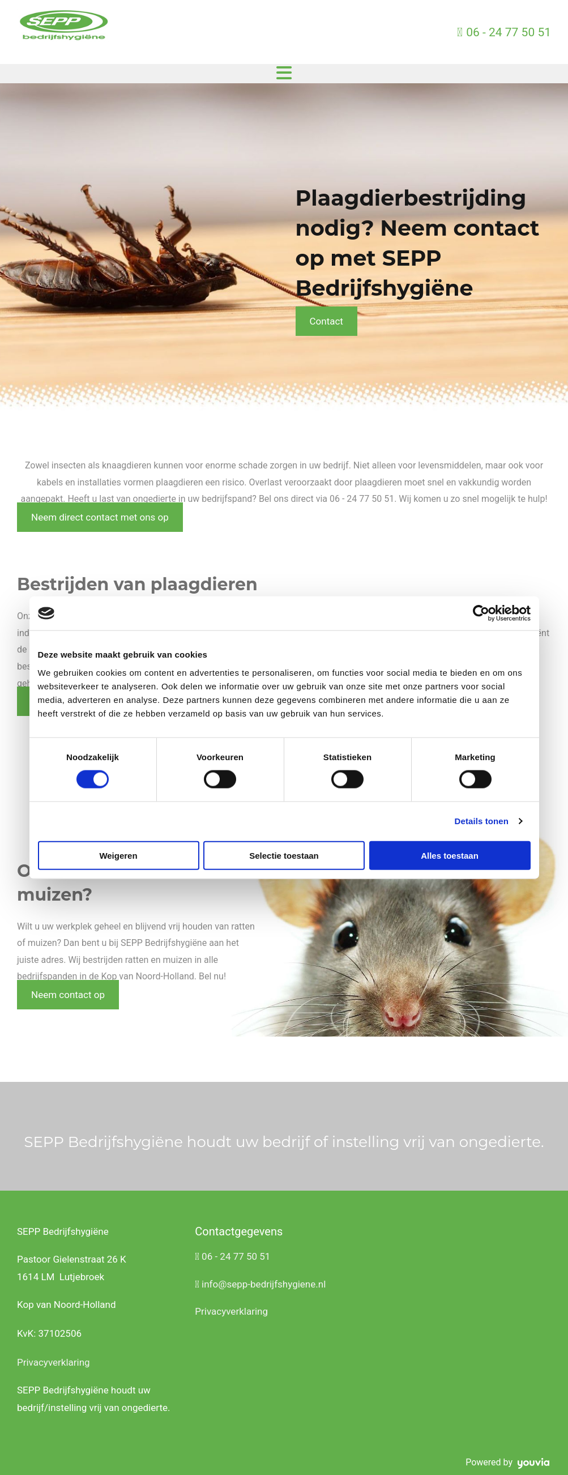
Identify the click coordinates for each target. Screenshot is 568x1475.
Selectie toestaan (284, 855)
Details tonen (482, 821)
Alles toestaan (450, 855)
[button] (326, 321)
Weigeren (118, 855)
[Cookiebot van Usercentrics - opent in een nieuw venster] (481, 613)
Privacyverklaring (53, 1362)
